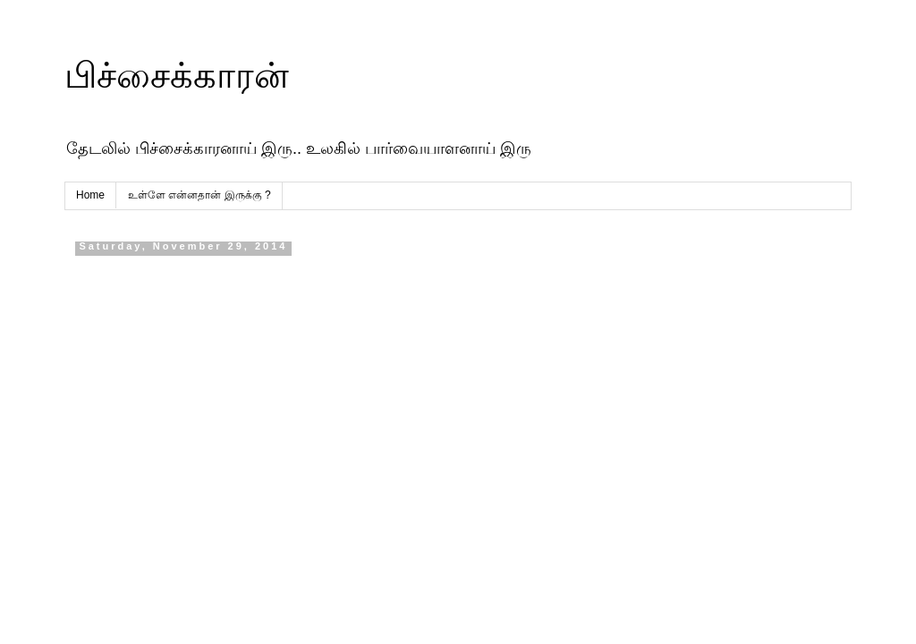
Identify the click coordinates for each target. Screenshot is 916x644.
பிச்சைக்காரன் (176, 75)
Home (90, 195)
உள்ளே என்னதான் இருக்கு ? (199, 195)
